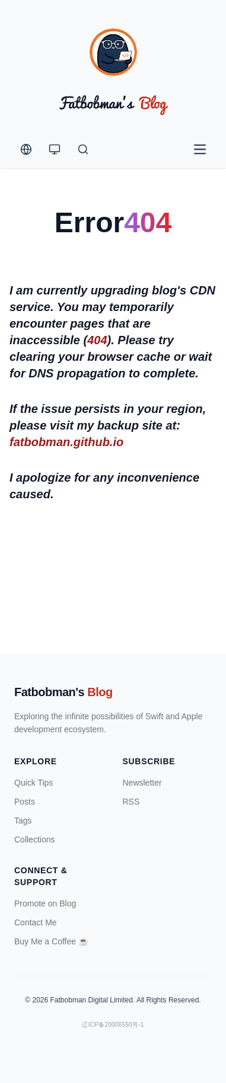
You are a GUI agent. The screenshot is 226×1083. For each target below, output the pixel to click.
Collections (34, 839)
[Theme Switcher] (54, 149)
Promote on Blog (45, 903)
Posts (24, 801)
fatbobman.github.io (66, 441)
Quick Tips (33, 782)
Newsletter (142, 782)
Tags (23, 820)
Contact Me (35, 922)
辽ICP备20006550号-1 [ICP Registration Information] (113, 1024)
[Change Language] (26, 149)
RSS (131, 801)
